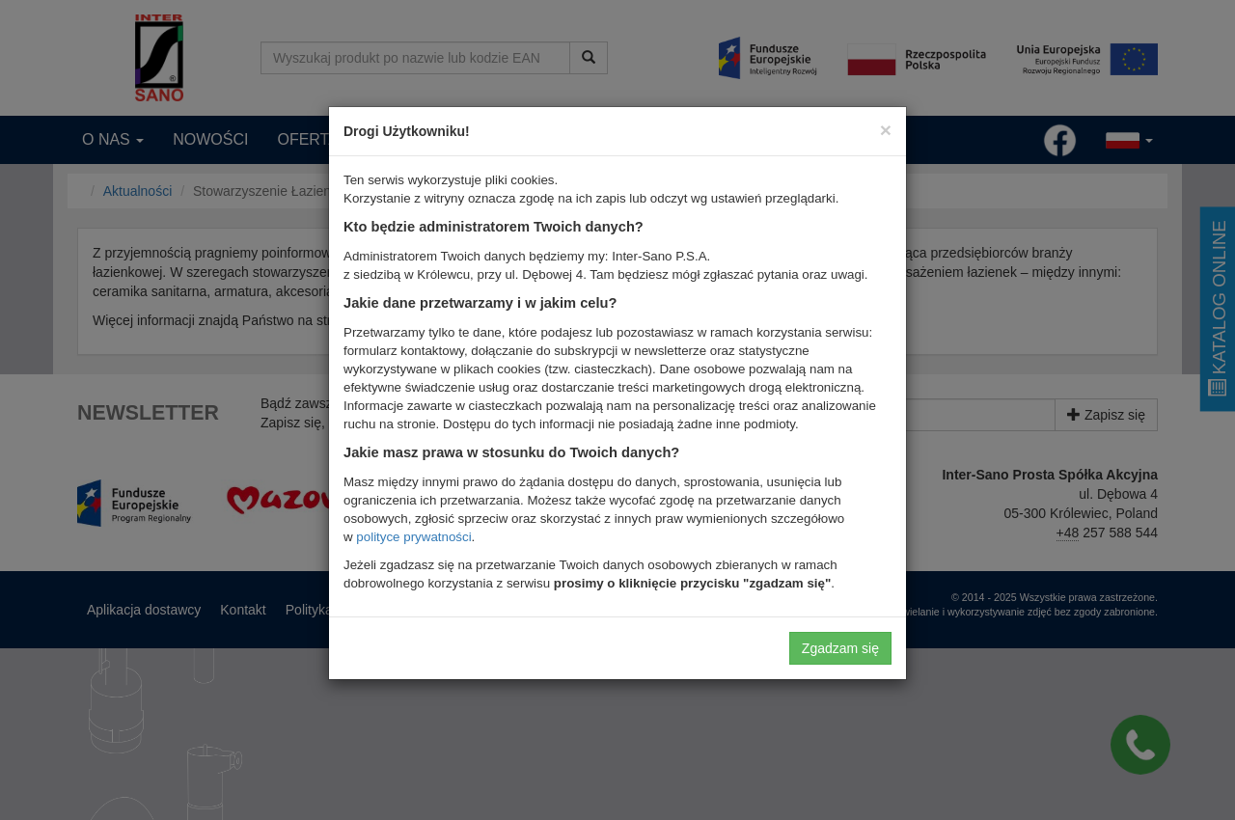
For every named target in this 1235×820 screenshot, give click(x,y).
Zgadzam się (840, 648)
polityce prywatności (413, 537)
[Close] (886, 130)
